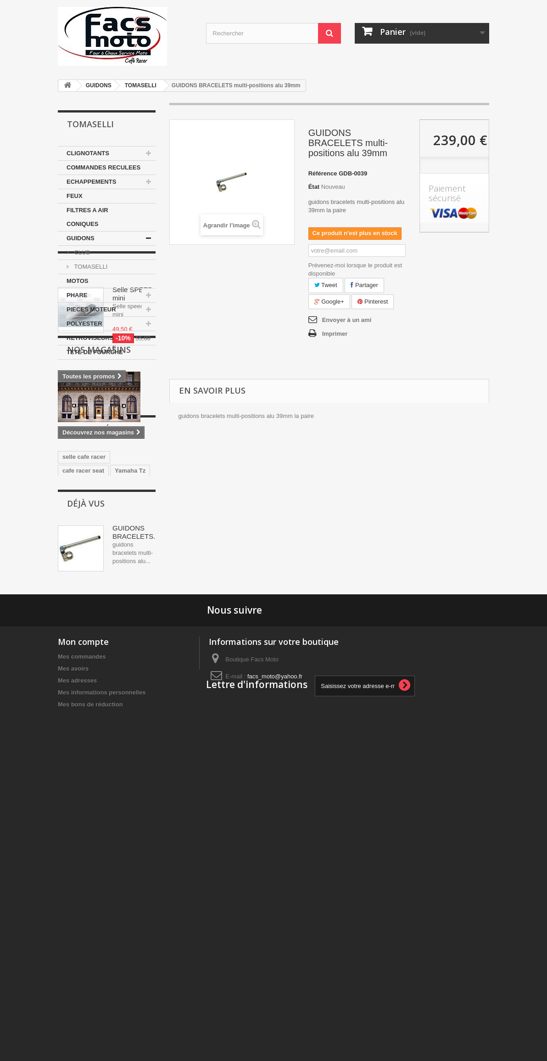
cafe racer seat (83, 690)
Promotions (95, 387)
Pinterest (372, 301)
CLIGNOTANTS (88, 153)
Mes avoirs (73, 960)
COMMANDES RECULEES (103, 167)
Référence (322, 173)
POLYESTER (84, 323)
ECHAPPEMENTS (91, 181)
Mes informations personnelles (101, 984)
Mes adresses (77, 972)
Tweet (325, 285)
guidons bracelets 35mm (97, 745)
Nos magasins (99, 532)
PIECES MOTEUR (91, 309)
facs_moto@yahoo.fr (274, 968)
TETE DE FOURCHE (95, 352)
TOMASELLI (140, 85)
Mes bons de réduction (90, 996)
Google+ (329, 301)
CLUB (81, 252)
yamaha (73, 718)
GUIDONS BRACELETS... (135, 810)
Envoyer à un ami (347, 319)
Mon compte (83, 933)
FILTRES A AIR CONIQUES (87, 217)
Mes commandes (82, 948)
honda (136, 718)
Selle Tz (73, 731)
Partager (364, 285)
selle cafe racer (84, 676)
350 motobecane (113, 704)
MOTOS (77, 280)
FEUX (75, 195)
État (314, 186)
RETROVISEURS (90, 337)
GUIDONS (99, 85)
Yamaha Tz (130, 690)
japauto (105, 718)
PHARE (77, 295)
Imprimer (335, 333)
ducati (71, 704)
